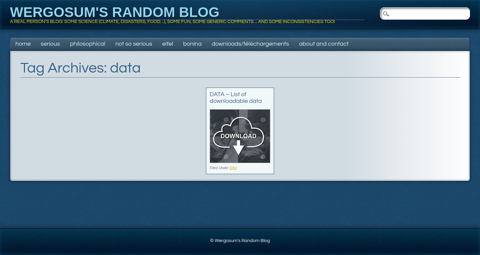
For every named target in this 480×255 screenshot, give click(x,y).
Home (23, 44)
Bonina (192, 44)
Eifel (167, 44)
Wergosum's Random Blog (114, 12)
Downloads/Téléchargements (250, 44)
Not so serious (133, 44)
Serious (50, 44)
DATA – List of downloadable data (236, 97)
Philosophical (87, 44)
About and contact (324, 44)
